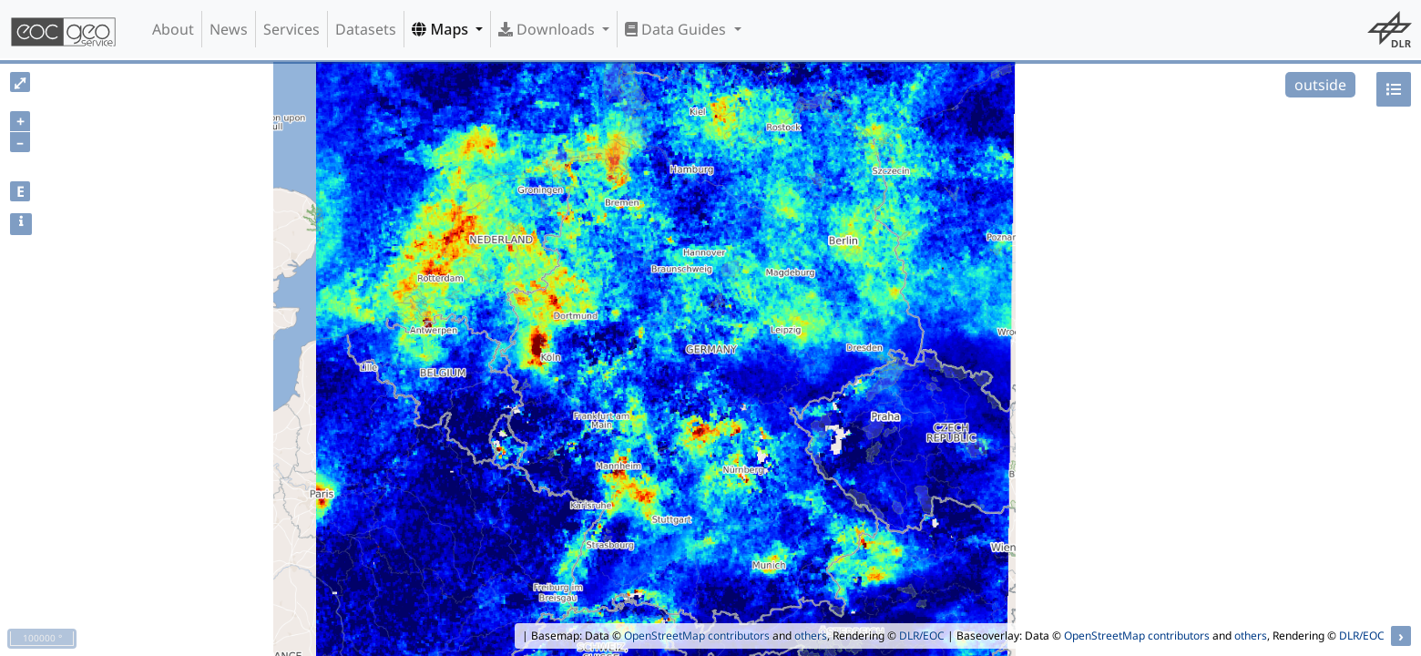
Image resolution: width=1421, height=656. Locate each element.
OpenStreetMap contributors (697, 635)
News (229, 29)
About (173, 29)
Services (291, 29)
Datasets (365, 29)
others (810, 635)
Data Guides (677, 29)
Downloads (548, 29)
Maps (442, 29)
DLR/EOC (922, 635)
